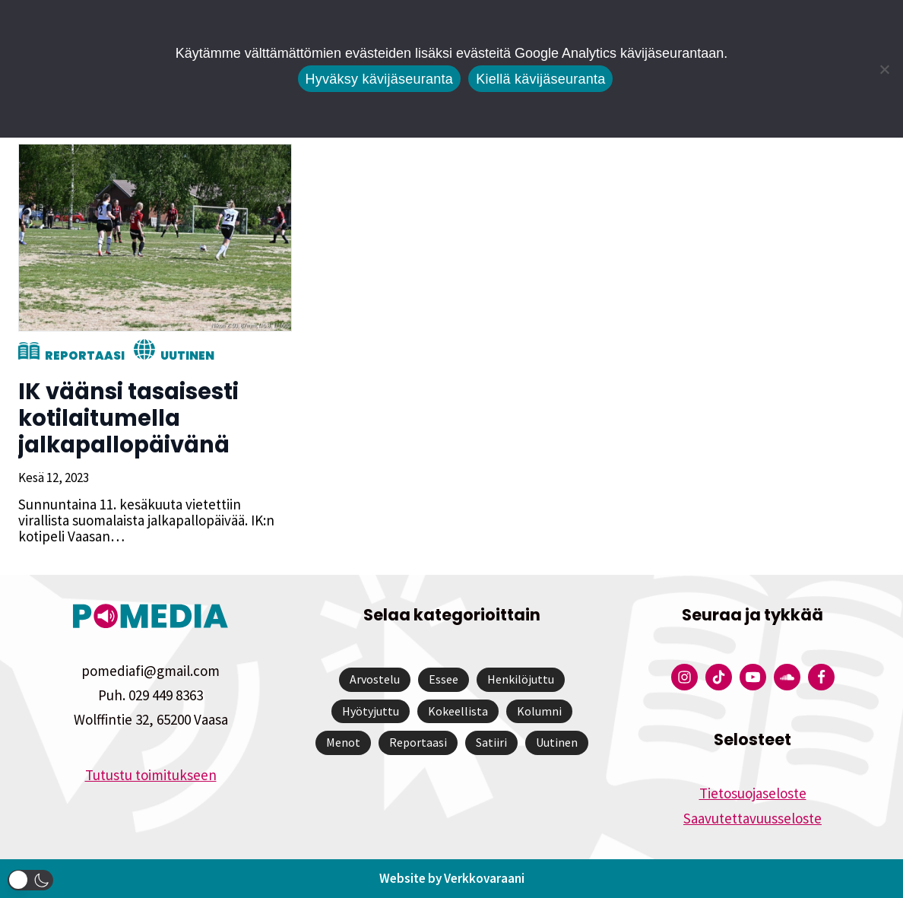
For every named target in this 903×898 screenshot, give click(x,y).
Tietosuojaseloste (752, 793)
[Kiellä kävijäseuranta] (884, 69)
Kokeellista (458, 711)
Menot (343, 742)
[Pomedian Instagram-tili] (684, 677)
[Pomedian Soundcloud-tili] (787, 677)
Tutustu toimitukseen (151, 775)
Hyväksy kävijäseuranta (380, 79)
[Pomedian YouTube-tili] (753, 677)
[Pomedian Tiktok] (718, 677)
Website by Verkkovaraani (451, 878)
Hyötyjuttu (370, 711)
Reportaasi (85, 355)
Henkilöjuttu (520, 679)
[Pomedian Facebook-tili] (821, 677)
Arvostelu (375, 679)
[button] (30, 880)
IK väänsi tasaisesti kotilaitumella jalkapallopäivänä (128, 418)
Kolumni (539, 711)
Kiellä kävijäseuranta (540, 79)
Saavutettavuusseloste (752, 818)
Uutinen (187, 355)
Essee (443, 679)
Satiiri (491, 742)
